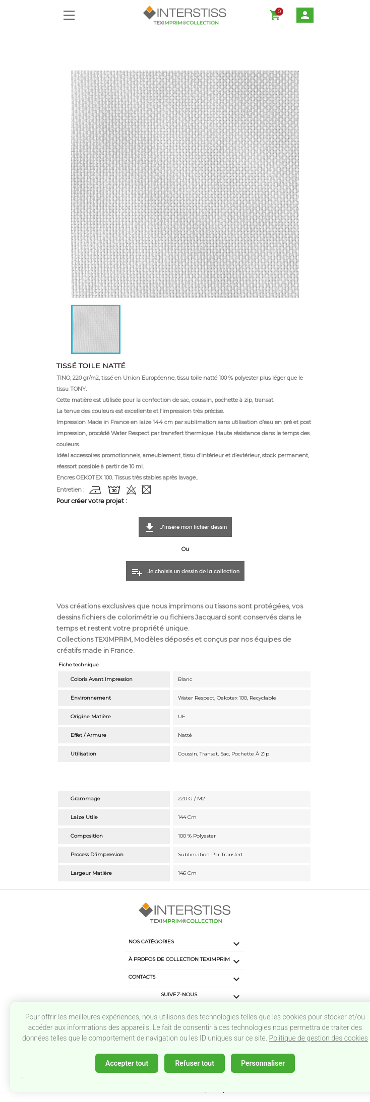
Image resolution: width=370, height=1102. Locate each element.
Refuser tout (194, 1063)
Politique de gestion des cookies (318, 1038)
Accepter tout (126, 1063)
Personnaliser (263, 1063)
